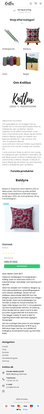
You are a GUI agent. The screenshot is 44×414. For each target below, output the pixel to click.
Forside (5, 346)
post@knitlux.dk (12, 387)
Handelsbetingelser (10, 358)
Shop (4, 349)
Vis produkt (22, 266)
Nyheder (5, 352)
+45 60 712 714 (12, 380)
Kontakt (5, 355)
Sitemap (5, 361)
